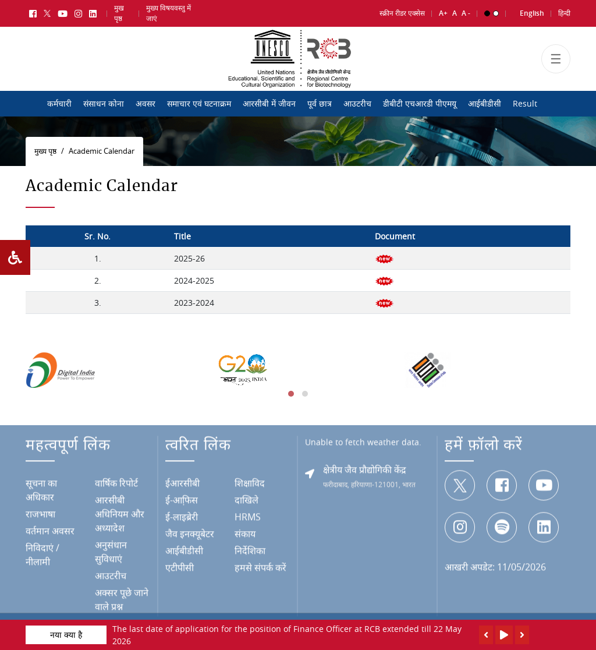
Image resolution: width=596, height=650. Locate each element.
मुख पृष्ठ (119, 11)
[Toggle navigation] (555, 65)
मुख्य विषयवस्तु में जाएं (168, 11)
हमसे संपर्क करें (260, 568)
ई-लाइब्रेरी (181, 517)
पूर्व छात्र (319, 104)
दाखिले (246, 500)
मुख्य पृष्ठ (45, 151)
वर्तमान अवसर (50, 531)
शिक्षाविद (250, 484)
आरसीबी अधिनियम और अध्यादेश (119, 514)
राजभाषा (40, 514)
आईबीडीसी (484, 104)
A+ (443, 11)
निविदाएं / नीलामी (42, 555)
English (532, 11)
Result (525, 104)
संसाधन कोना (103, 104)
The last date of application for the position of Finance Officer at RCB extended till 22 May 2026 (287, 635)
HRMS (248, 517)
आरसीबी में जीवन (269, 104)
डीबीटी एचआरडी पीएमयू (419, 104)
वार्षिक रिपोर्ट (116, 484)
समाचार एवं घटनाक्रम (199, 104)
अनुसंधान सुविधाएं (111, 552)
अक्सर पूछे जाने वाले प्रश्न (121, 600)
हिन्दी (564, 11)
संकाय (245, 534)
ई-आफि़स (181, 500)
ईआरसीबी (182, 484)
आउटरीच (357, 104)
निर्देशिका (250, 551)
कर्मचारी (59, 104)
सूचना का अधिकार (41, 491)
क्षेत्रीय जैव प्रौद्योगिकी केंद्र (364, 470)
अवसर (145, 104)
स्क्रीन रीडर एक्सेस (402, 11)
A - (466, 11)
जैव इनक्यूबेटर (189, 534)
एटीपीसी (179, 568)
